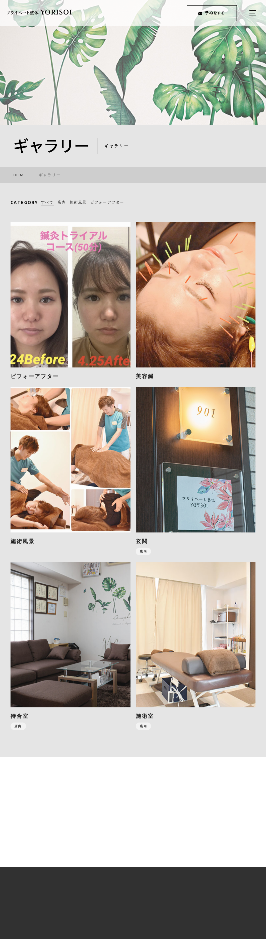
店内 (62, 206)
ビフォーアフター (107, 206)
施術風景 (78, 206)
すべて (47, 206)
